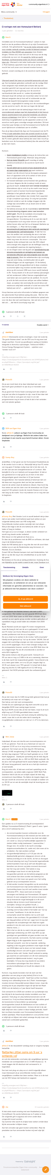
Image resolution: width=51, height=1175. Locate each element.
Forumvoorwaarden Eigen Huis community (20, 1167)
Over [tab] (42, 567)
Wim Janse (10, 737)
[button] (45, 1169)
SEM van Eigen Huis (13, 428)
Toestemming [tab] (9, 567)
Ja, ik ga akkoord (25, 599)
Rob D (8, 37)
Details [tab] (25, 567)
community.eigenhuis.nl (39, 4)
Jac (7, 1107)
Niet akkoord (25, 606)
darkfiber (9, 332)
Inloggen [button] (46, 12)
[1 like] (13, 312)
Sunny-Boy (10, 457)
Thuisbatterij (8, 18)
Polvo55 (9, 380)
